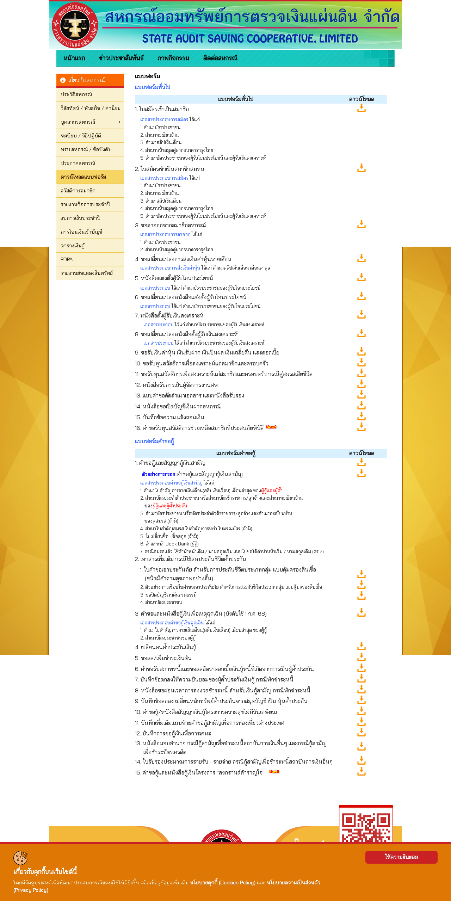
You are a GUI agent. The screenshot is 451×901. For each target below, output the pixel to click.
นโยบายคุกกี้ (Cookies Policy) (222, 883)
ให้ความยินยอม (401, 857)
